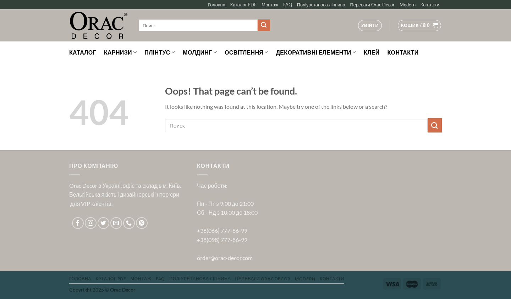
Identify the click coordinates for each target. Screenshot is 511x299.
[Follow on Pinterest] (142, 223)
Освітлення (246, 52)
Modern (408, 4)
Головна (216, 4)
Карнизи (120, 52)
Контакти (430, 4)
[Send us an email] (116, 223)
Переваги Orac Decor (372, 4)
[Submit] (264, 25)
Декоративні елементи (316, 52)
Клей (371, 52)
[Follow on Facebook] (78, 223)
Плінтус (159, 52)
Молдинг (200, 52)
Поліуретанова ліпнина (321, 4)
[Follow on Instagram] (91, 223)
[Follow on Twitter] (103, 223)
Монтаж (270, 4)
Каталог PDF (243, 4)
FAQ (287, 4)
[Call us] (129, 223)
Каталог (82, 52)
